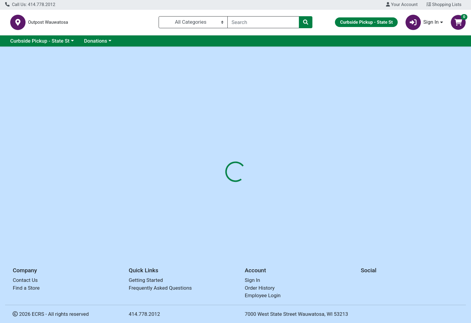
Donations (95, 43)
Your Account (402, 4)
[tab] (213, 130)
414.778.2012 (144, 314)
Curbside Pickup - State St (40, 43)
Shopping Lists (444, 4)
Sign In (252, 280)
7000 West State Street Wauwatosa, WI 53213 (296, 314)
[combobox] (263, 23)
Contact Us (25, 280)
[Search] (263, 23)
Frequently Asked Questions (160, 288)
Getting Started (146, 280)
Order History (260, 288)
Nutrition (239, 130)
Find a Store (26, 288)
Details (213, 130)
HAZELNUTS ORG (223, 226)
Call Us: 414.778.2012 (30, 4)
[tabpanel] (333, 167)
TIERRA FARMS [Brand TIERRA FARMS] (276, 168)
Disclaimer (270, 130)
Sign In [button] (422, 23)
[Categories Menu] (193, 23)
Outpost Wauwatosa (117, 23)
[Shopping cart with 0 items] (458, 23)
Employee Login (263, 295)
